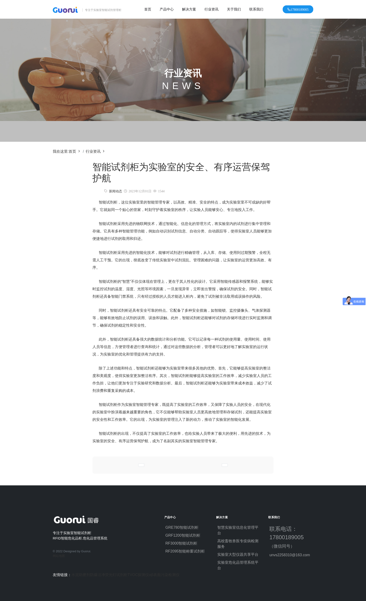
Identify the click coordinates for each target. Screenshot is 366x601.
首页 (147, 9)
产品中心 (167, 9)
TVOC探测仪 (138, 575)
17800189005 (300, 9)
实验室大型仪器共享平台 (237, 554)
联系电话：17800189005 (288, 537)
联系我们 (256, 9)
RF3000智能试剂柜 (181, 543)
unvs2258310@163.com (289, 555)
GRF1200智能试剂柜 (182, 535)
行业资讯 (211, 9)
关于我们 (234, 9)
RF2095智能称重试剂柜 (185, 551)
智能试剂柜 (108, 224)
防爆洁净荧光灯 (103, 575)
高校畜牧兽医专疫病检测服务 (237, 544)
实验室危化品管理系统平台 (237, 565)
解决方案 (189, 9)
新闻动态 (115, 191)
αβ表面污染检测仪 (164, 575)
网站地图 (59, 556)
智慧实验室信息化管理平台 (237, 530)
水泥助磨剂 (80, 575)
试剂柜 (121, 575)
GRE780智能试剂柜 (181, 527)
